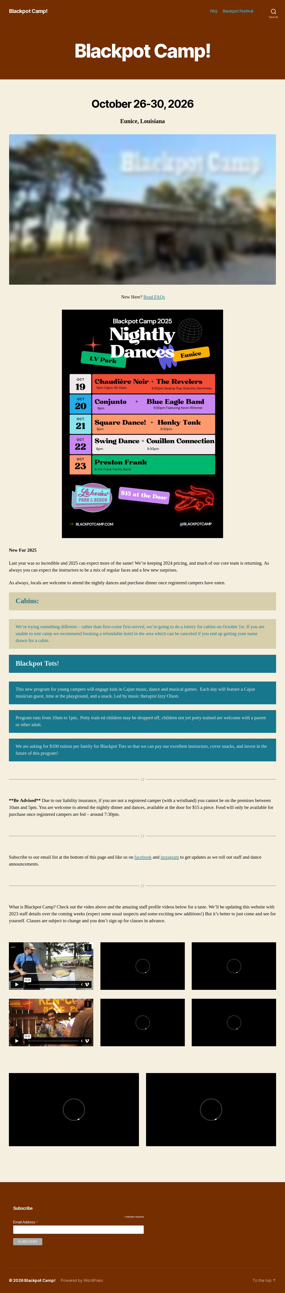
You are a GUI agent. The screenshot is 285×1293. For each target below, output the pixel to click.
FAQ (214, 11)
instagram (170, 857)
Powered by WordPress (82, 1280)
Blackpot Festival (238, 11)
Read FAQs (154, 297)
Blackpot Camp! (28, 11)
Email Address (25, 1222)
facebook (143, 857)
